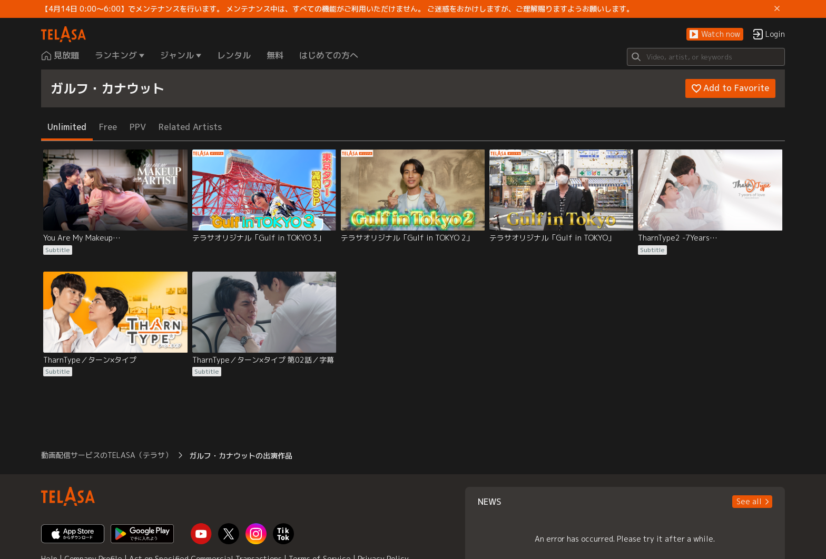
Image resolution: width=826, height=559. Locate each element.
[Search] (706, 57)
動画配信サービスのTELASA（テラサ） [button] (106, 455)
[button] (714, 34)
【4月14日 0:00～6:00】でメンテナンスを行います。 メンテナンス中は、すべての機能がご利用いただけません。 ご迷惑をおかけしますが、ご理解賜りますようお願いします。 (337, 9)
